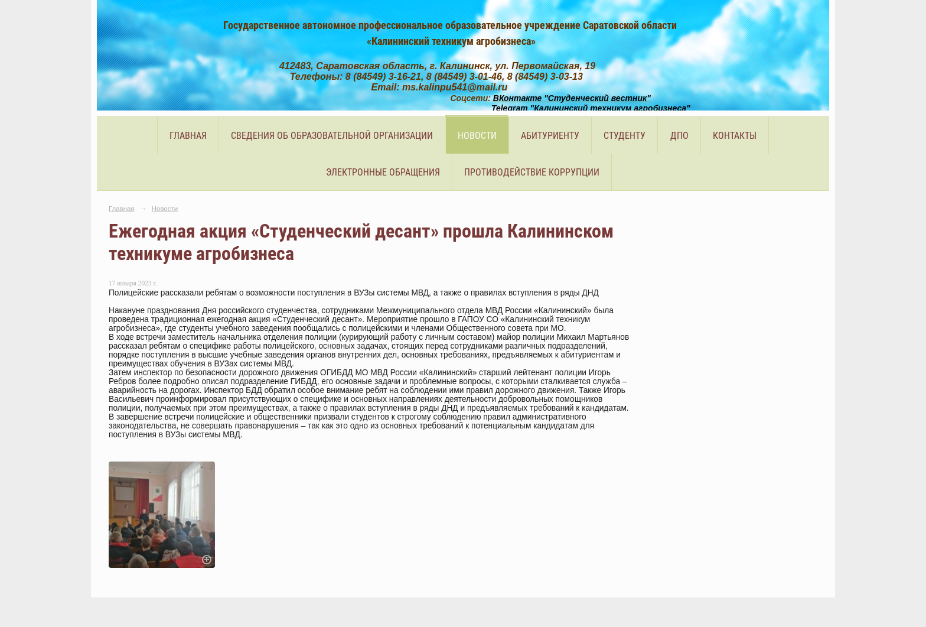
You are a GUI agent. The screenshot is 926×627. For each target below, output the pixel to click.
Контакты (735, 135)
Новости (477, 135)
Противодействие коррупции (531, 172)
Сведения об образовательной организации (332, 135)
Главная (188, 135)
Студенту (624, 135)
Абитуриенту (550, 135)
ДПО (679, 135)
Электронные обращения (383, 172)
